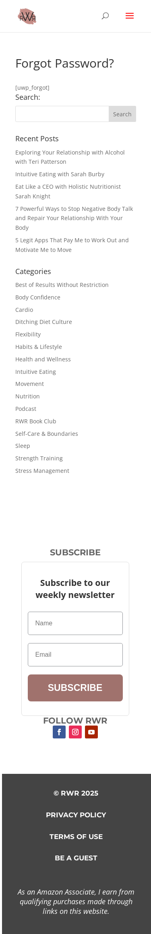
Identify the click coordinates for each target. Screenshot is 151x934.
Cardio (24, 309)
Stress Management (42, 470)
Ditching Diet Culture (43, 322)
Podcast (25, 408)
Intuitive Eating (35, 371)
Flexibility (28, 334)
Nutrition (27, 396)
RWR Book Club (35, 421)
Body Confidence (37, 297)
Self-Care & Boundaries (46, 433)
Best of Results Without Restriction (62, 285)
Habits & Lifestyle (38, 347)
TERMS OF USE (76, 837)
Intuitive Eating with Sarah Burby (59, 174)
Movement (29, 384)
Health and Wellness (43, 359)
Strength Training (39, 458)
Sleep (22, 445)
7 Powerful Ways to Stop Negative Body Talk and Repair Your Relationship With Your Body (74, 218)
